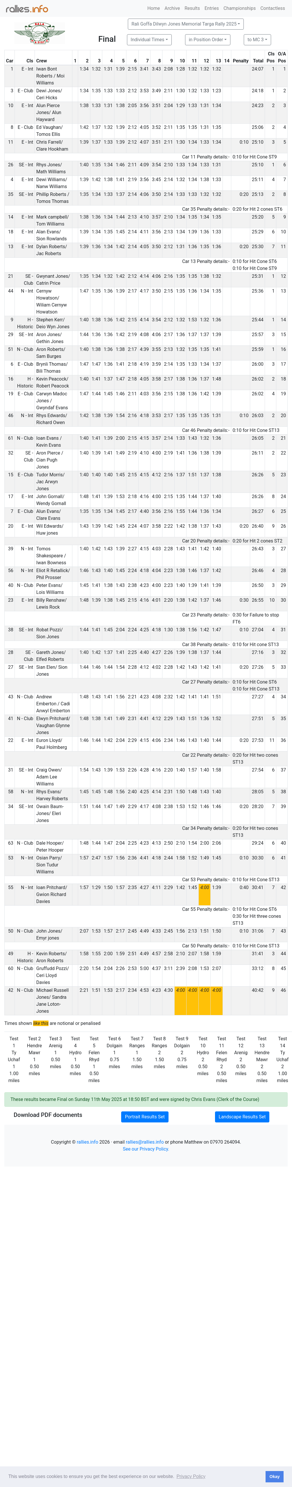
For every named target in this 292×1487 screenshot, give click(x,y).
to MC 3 (256, 39)
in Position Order (206, 39)
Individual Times (147, 39)
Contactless (272, 8)
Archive (172, 8)
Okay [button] (274, 1476)
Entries (212, 8)
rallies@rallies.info (145, 1142)
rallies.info (87, 1142)
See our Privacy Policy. (146, 1149)
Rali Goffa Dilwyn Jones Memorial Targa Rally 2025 (184, 24)
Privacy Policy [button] (190, 1476)
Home (153, 8)
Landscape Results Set (242, 1117)
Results (192, 8)
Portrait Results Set (145, 1117)
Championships (239, 8)
